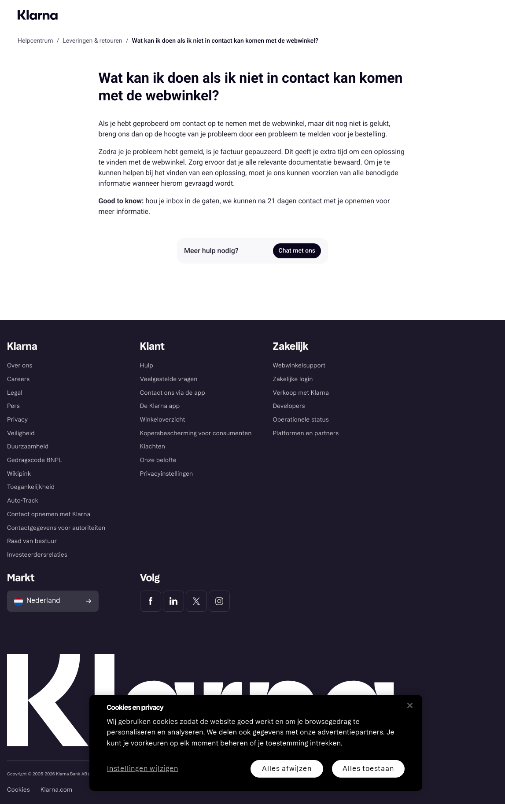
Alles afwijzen (286, 768)
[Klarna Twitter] (196, 601)
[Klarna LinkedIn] (173, 601)
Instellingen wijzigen (142, 769)
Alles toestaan (368, 768)
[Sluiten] (410, 705)
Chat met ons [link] (297, 250)
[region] (255, 743)
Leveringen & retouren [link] (92, 40)
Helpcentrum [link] (35, 40)
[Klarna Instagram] (219, 601)
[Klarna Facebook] (150, 601)
